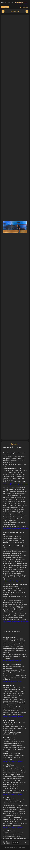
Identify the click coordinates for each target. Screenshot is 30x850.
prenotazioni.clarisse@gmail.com (13, 581)
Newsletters (10, 2)
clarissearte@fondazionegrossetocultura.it (16, 484)
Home (3, 2)
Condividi (24, 7)
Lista (5, 7)
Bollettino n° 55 (21, 3)
